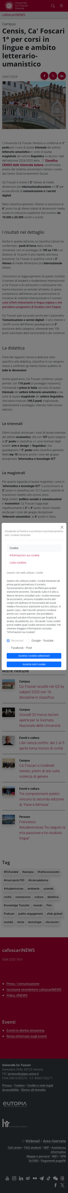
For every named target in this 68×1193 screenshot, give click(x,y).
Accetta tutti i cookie (34, 664)
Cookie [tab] (14, 548)
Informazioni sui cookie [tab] (24, 555)
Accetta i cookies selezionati (34, 655)
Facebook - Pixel (21, 648)
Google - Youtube (42, 640)
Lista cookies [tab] (18, 562)
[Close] (62, 527)
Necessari (17, 640)
